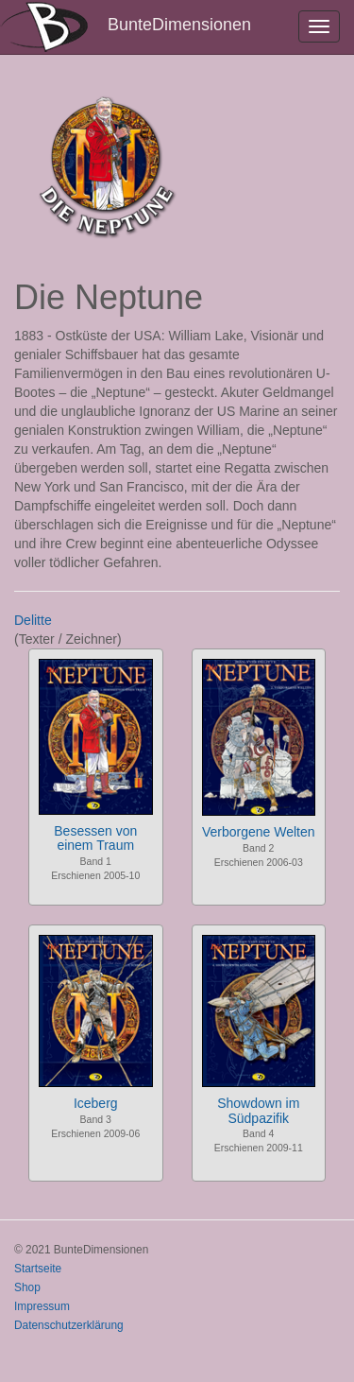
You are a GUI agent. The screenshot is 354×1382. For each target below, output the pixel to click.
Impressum (42, 1306)
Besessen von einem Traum (95, 838)
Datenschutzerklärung (69, 1325)
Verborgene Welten (258, 831)
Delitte (33, 620)
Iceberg (96, 1103)
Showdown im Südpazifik (258, 1110)
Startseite (37, 1268)
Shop (27, 1287)
